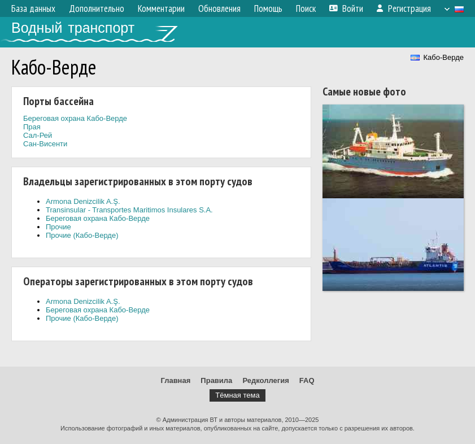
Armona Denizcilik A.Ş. (83, 201)
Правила (216, 380)
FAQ (307, 380)
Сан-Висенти (45, 144)
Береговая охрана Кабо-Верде (75, 118)
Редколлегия (265, 380)
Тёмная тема (237, 395)
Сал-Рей (37, 135)
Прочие (58, 227)
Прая (32, 127)
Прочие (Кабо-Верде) (82, 235)
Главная (175, 380)
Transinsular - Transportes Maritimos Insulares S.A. (129, 210)
